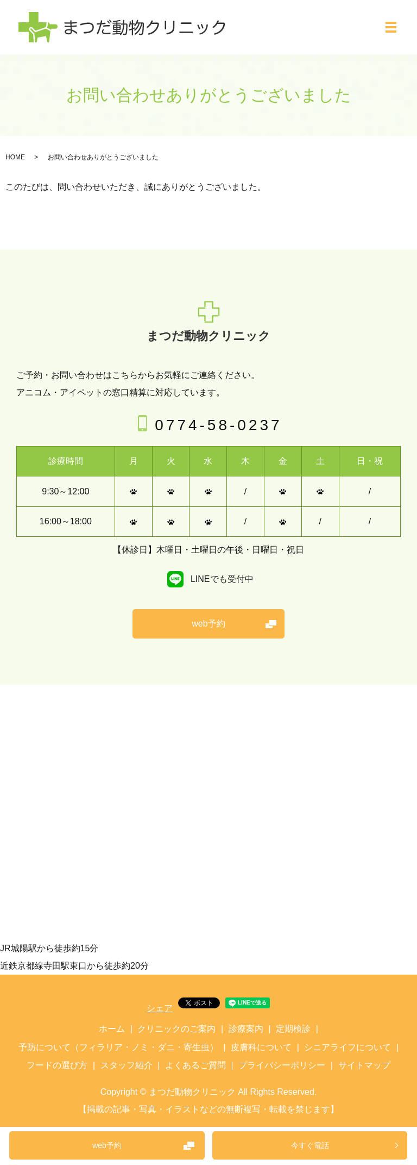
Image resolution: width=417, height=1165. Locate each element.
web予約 (107, 1145)
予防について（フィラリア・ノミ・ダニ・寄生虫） (118, 1047)
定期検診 (293, 1028)
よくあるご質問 (195, 1065)
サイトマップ (364, 1065)
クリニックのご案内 (176, 1028)
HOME (15, 157)
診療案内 (246, 1028)
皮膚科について (261, 1047)
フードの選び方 (57, 1065)
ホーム (112, 1028)
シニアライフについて (347, 1047)
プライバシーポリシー (281, 1065)
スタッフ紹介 (126, 1065)
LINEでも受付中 (208, 579)
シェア (160, 1008)
